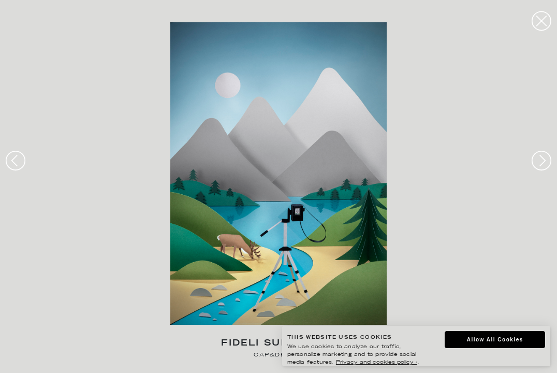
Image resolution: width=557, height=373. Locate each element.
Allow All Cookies (495, 339)
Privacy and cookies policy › (376, 362)
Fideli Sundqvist (278, 343)
